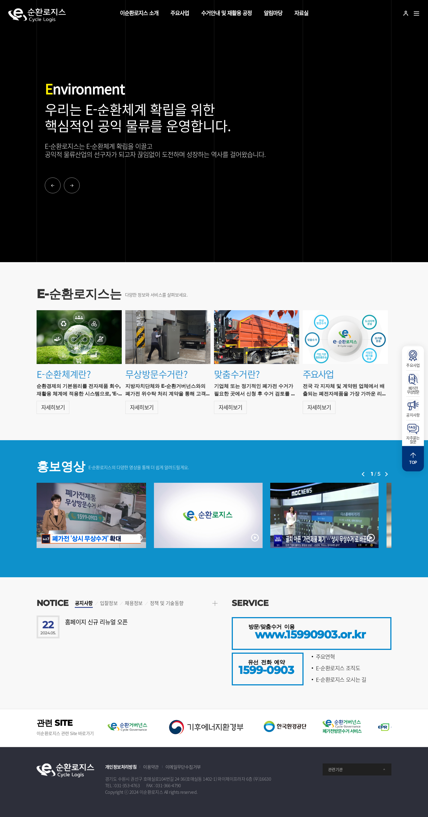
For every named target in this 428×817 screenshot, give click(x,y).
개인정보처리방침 (120, 766)
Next (72, 185)
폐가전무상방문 (413, 384)
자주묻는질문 (413, 433)
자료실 (301, 13)
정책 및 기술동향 (167, 603)
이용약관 (151, 766)
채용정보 (134, 603)
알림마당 (273, 13)
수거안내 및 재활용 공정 (226, 13)
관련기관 (357, 769)
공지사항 (84, 603)
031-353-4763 (127, 785)
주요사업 (179, 13)
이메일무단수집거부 (183, 766)
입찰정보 (109, 603)
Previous (53, 185)
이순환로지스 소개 (139, 13)
